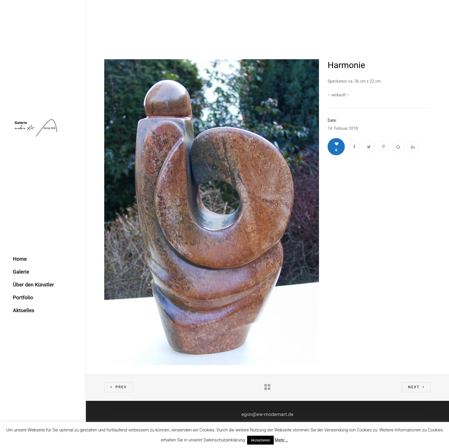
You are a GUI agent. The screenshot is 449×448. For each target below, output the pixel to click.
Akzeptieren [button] (260, 440)
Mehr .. (281, 440)
